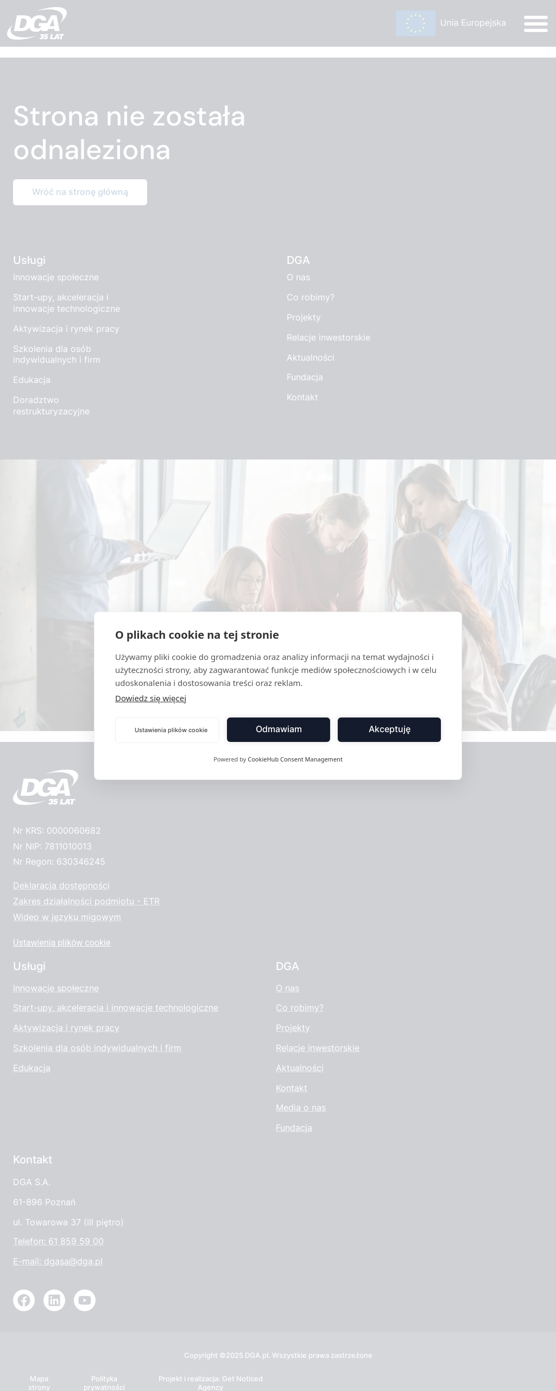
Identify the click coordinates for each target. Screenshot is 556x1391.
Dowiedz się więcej (150, 698)
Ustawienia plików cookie (171, 730)
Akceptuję (389, 729)
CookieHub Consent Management (295, 759)
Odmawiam (279, 729)
